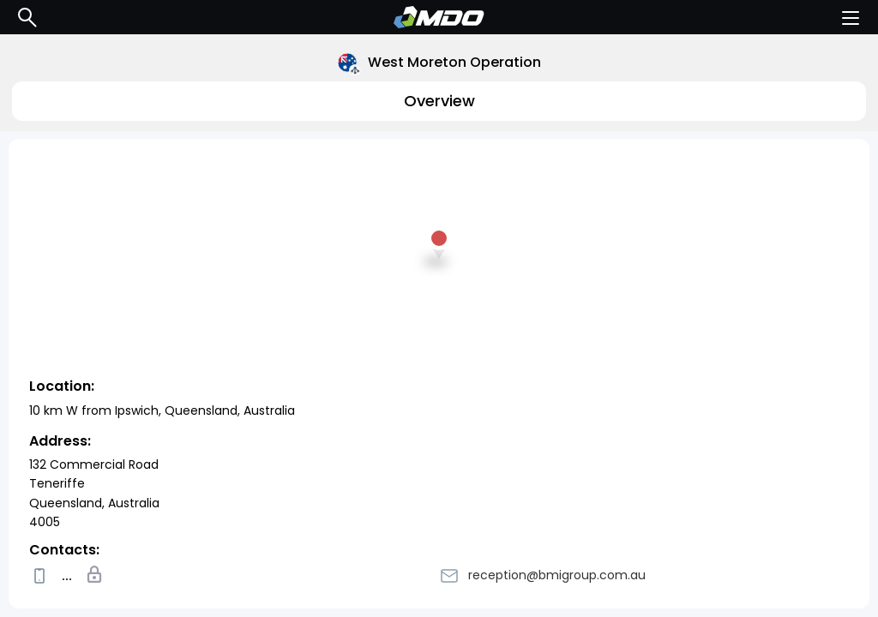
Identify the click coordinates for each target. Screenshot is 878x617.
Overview (439, 100)
